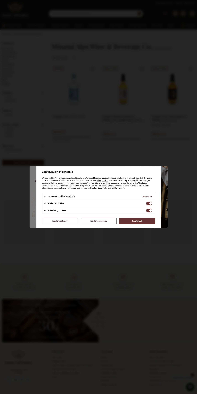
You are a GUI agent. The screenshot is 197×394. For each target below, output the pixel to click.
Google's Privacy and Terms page (111, 188)
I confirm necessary (98, 221)
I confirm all (137, 221)
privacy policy (102, 180)
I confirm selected (60, 221)
